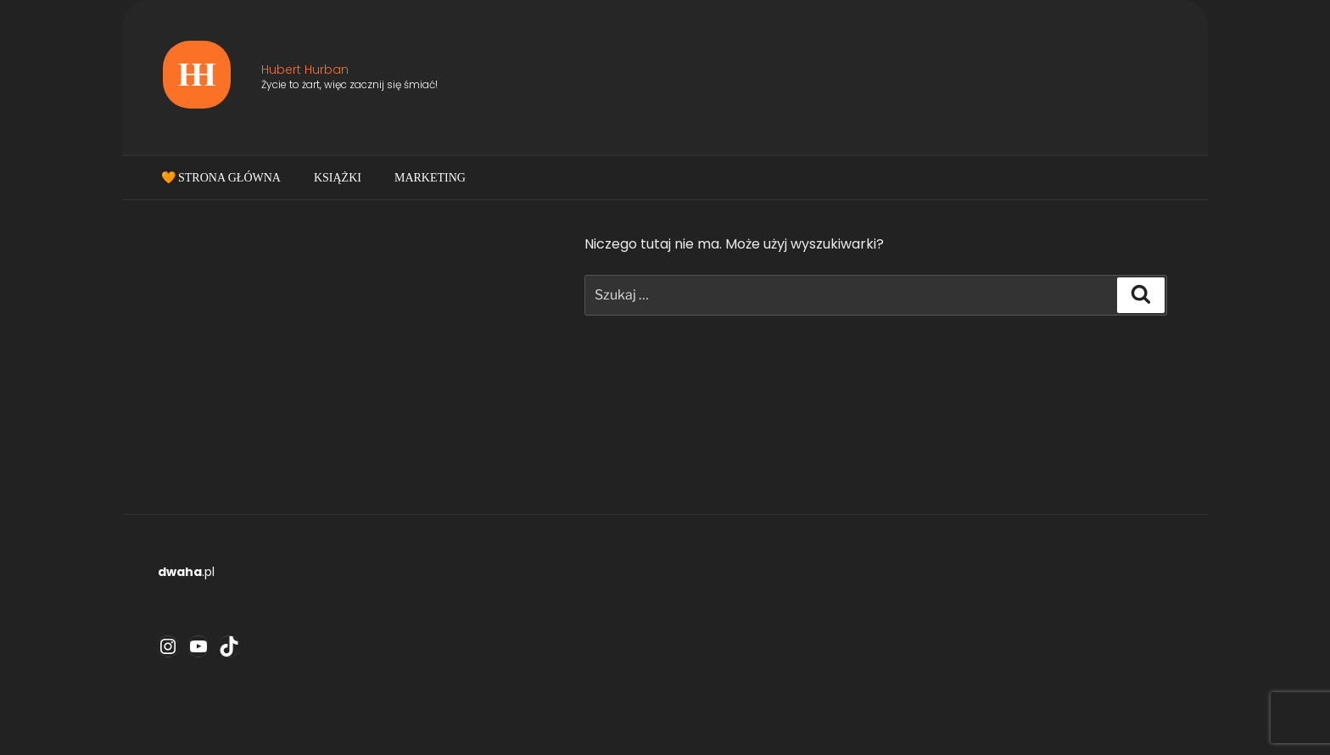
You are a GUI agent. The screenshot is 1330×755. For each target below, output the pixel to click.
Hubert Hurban (305, 69)
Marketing (430, 177)
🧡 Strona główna (221, 177)
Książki (337, 177)
